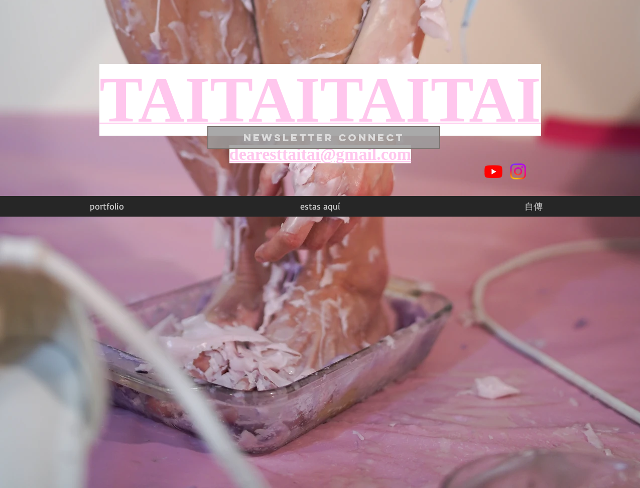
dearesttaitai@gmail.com (320, 154)
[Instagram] (518, 171)
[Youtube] (493, 171)
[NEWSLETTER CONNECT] (323, 137)
